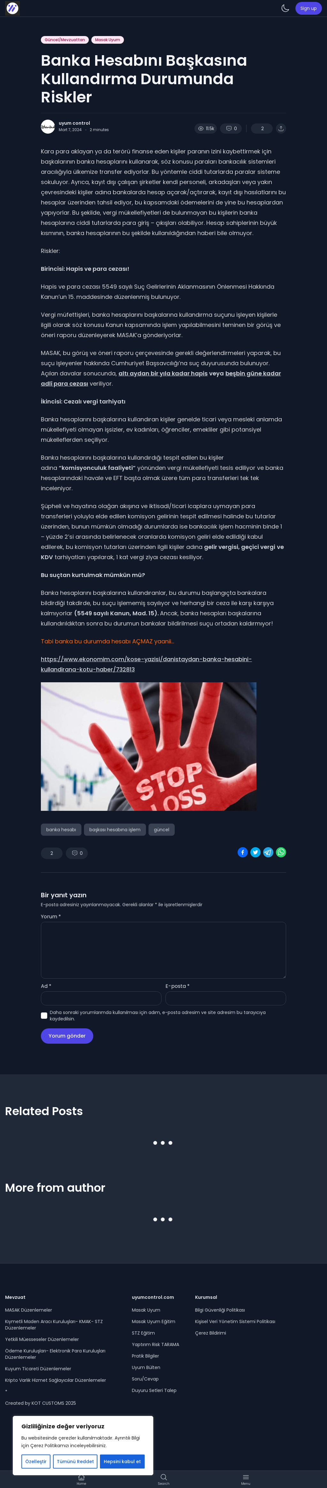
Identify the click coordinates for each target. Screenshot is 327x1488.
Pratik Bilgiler (145, 1356)
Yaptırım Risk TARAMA (155, 1344)
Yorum (51, 916)
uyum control (74, 123)
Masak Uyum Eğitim (153, 1321)
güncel (161, 829)
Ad (46, 986)
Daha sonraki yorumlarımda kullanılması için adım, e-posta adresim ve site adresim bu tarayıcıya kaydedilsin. (158, 1015)
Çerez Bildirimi (210, 1333)
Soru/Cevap (145, 1379)
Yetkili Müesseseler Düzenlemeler (42, 1339)
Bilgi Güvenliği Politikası (220, 1310)
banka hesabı (61, 829)
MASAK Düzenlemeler (28, 1310)
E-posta (177, 986)
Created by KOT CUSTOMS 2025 (40, 1403)
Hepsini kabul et (122, 1461)
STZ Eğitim (143, 1333)
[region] (83, 1445)
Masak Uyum (107, 39)
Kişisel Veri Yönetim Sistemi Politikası (235, 1321)
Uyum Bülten (146, 1367)
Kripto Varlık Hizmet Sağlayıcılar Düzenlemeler (55, 1380)
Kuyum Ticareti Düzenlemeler (38, 1369)
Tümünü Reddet (75, 1461)
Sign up (308, 8)
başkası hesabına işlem (115, 829)
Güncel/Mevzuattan (65, 39)
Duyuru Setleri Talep (154, 1390)
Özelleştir (36, 1461)
